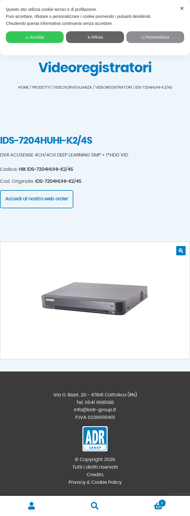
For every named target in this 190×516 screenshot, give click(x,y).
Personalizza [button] (155, 37)
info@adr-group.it (95, 409)
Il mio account (31, 506)
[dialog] (95, 28)
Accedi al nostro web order (36, 199)
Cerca (95, 506)
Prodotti (41, 88)
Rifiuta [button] (95, 37)
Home (23, 88)
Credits (95, 474)
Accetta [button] (35, 37)
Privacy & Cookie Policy (95, 482)
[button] (181, 250)
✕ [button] (182, 8)
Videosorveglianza (72, 88)
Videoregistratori (113, 88)
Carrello (146, 502)
